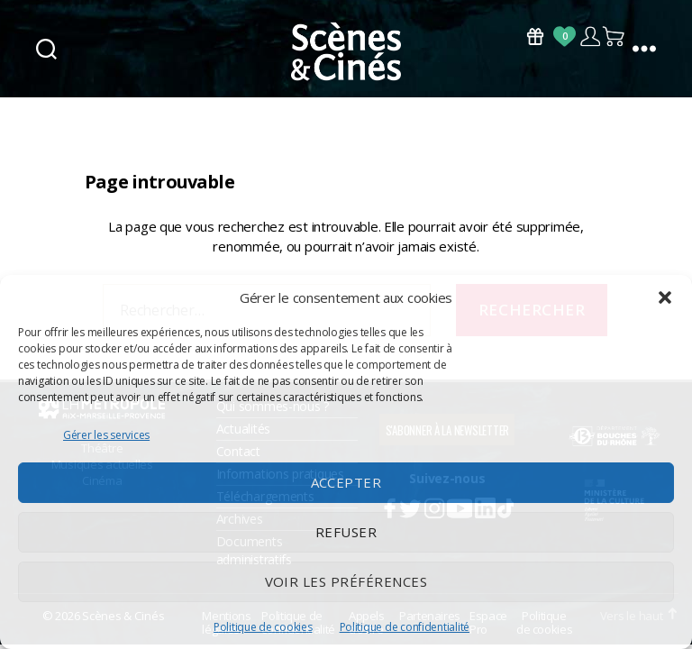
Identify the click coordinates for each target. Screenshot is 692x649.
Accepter (346, 482)
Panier (614, 36)
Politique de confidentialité (404, 627)
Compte (589, 36)
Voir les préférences (346, 581)
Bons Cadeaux (535, 36)
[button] (665, 297)
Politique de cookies (263, 627)
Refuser (346, 532)
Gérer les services (106, 435)
